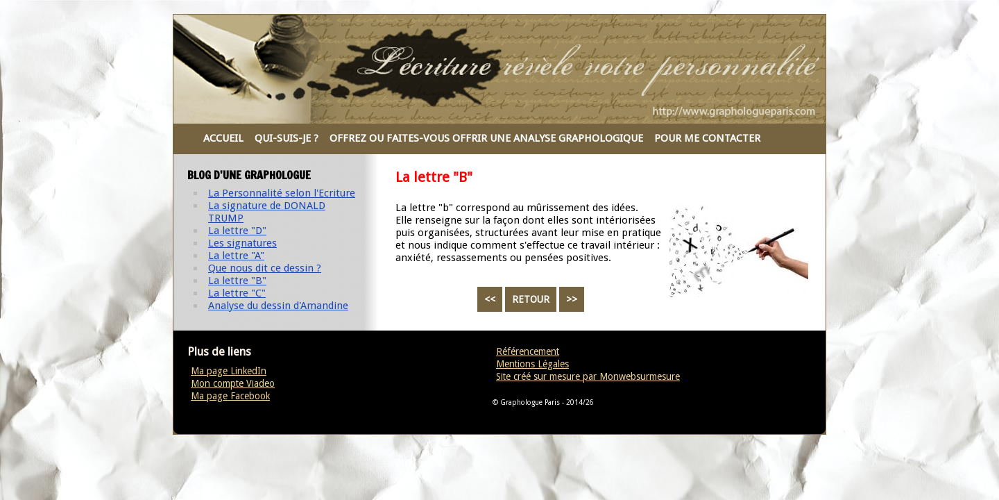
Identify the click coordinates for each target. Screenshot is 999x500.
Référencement (527, 351)
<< (489, 299)
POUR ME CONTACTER (707, 138)
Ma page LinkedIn (228, 370)
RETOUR (530, 299)
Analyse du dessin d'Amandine (278, 305)
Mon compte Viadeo (233, 383)
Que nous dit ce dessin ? (264, 268)
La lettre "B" (237, 280)
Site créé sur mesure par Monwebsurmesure (588, 376)
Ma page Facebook (230, 395)
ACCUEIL (223, 138)
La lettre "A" (236, 255)
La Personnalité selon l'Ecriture (281, 193)
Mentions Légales (532, 363)
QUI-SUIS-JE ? (286, 138)
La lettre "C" (237, 293)
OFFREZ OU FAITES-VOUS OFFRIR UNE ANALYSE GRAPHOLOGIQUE (486, 138)
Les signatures (242, 243)
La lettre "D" (237, 230)
